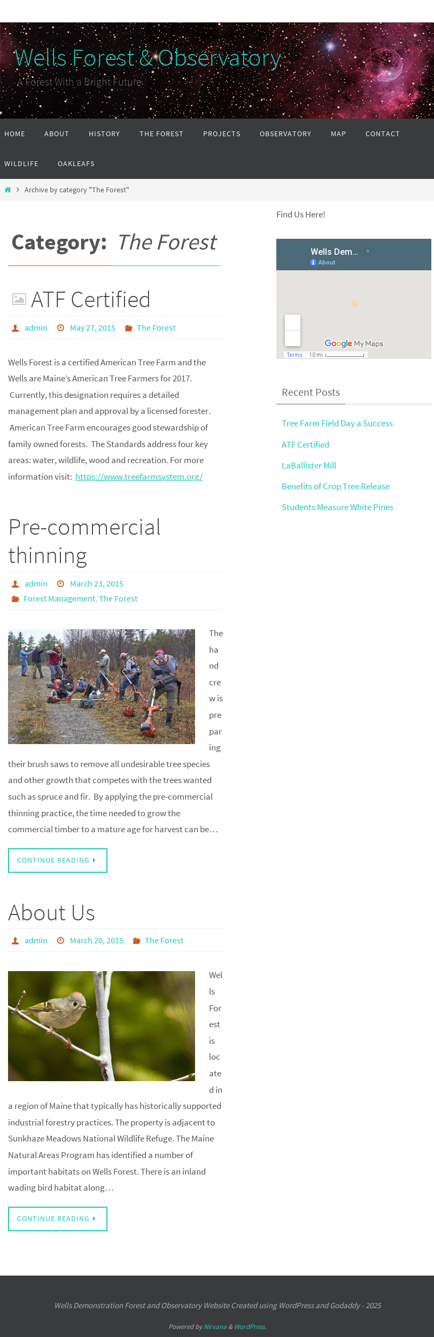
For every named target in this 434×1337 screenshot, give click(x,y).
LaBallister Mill (309, 465)
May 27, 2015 (92, 327)
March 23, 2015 (96, 583)
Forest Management (59, 598)
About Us (51, 912)
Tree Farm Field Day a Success (337, 423)
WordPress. (250, 1326)
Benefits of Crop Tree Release (336, 486)
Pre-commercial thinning (84, 540)
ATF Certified (91, 299)
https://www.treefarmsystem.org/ (139, 476)
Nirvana (215, 1326)
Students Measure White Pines (337, 507)
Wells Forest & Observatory (140, 57)
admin (36, 327)
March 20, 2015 (96, 940)
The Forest (156, 327)
